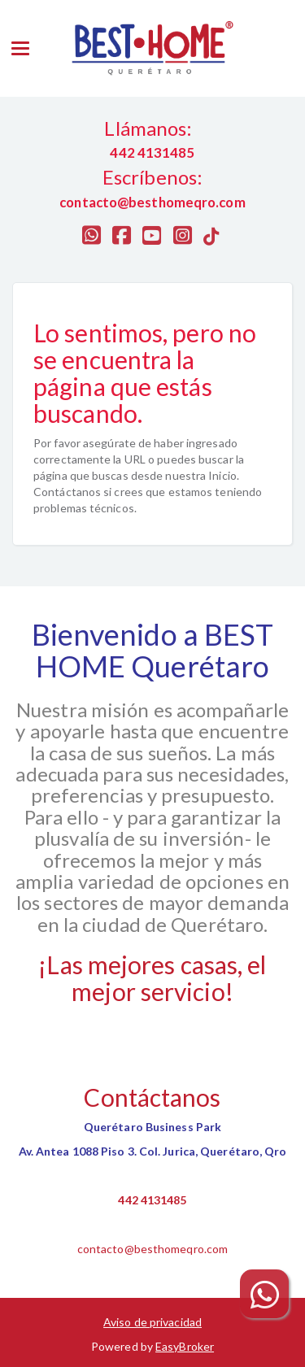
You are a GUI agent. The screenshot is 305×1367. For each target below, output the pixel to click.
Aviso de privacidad (152, 1322)
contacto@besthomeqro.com (152, 1249)
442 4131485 (152, 1200)
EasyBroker (184, 1346)
